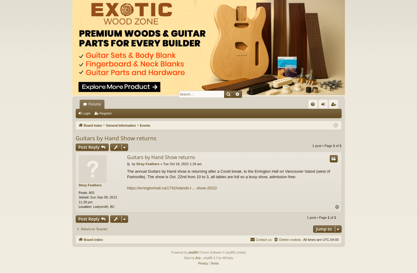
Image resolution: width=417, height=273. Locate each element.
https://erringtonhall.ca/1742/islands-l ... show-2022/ (172, 188)
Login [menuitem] (324, 105)
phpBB (192, 252)
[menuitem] (312, 104)
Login (87, 113)
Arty (198, 258)
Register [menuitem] (334, 105)
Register (105, 113)
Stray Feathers (90, 185)
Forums (95, 104)
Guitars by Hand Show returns (116, 138)
